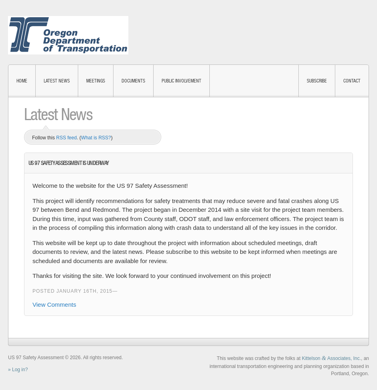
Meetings (95, 81)
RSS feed (66, 138)
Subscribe (317, 81)
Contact (352, 81)
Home (21, 81)
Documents (133, 81)
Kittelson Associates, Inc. (331, 358)
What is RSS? (96, 138)
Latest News (57, 81)
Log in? (20, 369)
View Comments (54, 304)
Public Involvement (181, 81)
